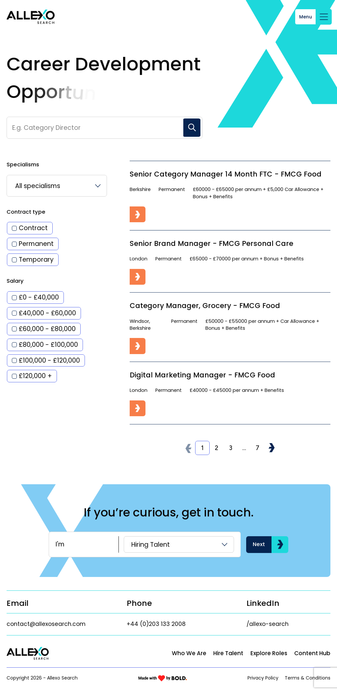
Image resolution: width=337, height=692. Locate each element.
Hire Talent (228, 653)
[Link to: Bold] (162, 678)
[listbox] (57, 186)
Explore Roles (268, 653)
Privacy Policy (262, 678)
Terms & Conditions (307, 678)
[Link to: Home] (31, 17)
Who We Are (189, 653)
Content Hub (312, 653)
